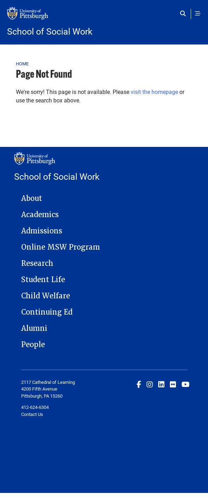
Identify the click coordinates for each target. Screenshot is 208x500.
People (33, 344)
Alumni (34, 328)
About (31, 198)
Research (37, 263)
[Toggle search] (184, 13)
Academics (40, 214)
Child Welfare (45, 295)
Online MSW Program (60, 247)
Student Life (43, 279)
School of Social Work (50, 31)
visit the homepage (154, 91)
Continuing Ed (46, 312)
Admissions (41, 231)
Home (22, 63)
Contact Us (32, 414)
